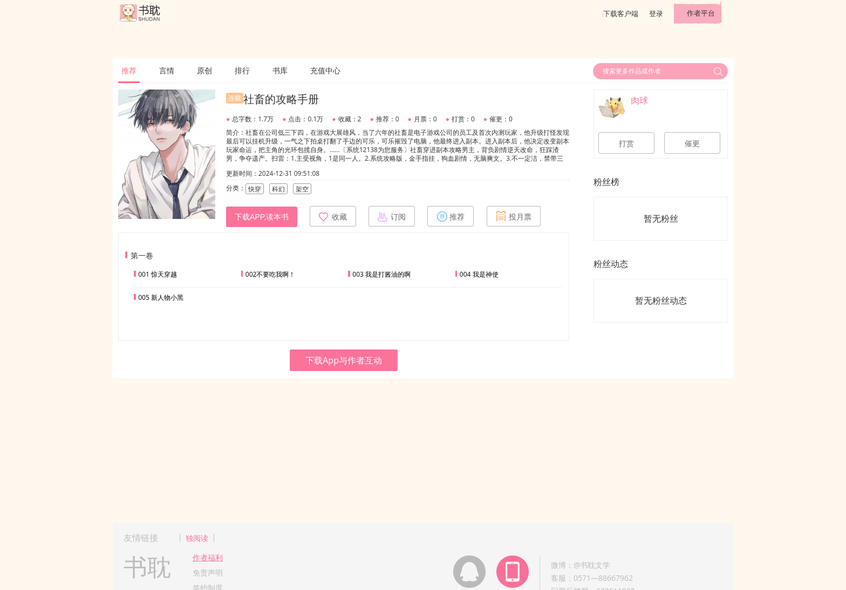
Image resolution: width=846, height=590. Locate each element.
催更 (692, 143)
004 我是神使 (479, 274)
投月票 (513, 216)
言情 (166, 70)
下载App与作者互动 (343, 360)
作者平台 (701, 13)
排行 (242, 70)
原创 (204, 70)
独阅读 (197, 538)
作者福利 (208, 557)
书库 (280, 70)
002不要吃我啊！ (270, 274)
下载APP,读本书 (262, 216)
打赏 (626, 143)
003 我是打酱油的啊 (381, 274)
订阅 (392, 216)
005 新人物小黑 (160, 297)
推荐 (129, 70)
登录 (656, 13)
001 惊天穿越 (157, 274)
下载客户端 (620, 13)
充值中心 (325, 70)
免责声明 (208, 572)
